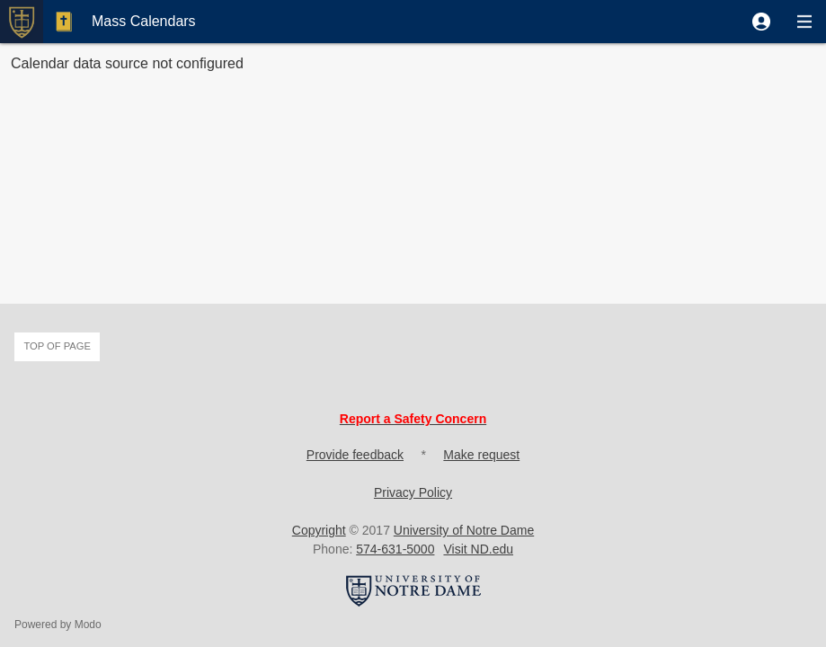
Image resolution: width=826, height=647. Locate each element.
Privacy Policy (413, 492)
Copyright (319, 530)
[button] (761, 21)
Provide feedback (355, 455)
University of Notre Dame (464, 530)
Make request (481, 455)
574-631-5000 (395, 549)
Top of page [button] (57, 346)
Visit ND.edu (478, 549)
